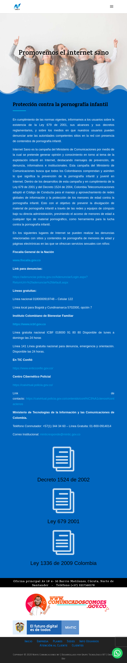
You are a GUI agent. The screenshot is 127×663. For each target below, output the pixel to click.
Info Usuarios (89, 641)
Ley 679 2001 (63, 521)
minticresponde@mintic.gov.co (60, 434)
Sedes (71, 641)
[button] (118, 655)
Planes (57, 641)
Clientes (78, 645)
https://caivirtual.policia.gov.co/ (33, 385)
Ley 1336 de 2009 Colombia (63, 563)
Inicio (28, 641)
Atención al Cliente (53, 645)
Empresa (42, 641)
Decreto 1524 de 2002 (63, 480)
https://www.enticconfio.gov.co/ (33, 368)
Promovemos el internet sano (64, 54)
